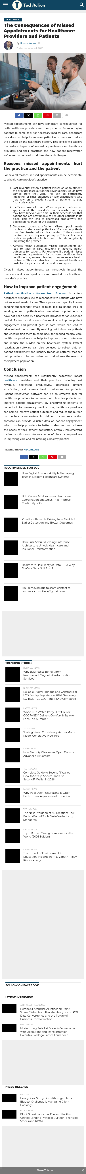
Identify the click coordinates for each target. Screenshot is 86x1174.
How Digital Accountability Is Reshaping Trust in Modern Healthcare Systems (48, 475)
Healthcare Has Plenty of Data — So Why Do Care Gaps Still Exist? (48, 566)
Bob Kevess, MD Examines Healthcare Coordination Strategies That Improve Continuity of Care (46, 500)
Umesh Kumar (28, 43)
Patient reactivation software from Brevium (35, 293)
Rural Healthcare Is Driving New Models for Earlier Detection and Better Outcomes (49, 521)
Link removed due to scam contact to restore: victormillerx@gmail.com (46, 589)
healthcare (10, 380)
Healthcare (31, 449)
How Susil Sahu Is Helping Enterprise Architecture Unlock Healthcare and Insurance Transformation (46, 545)
